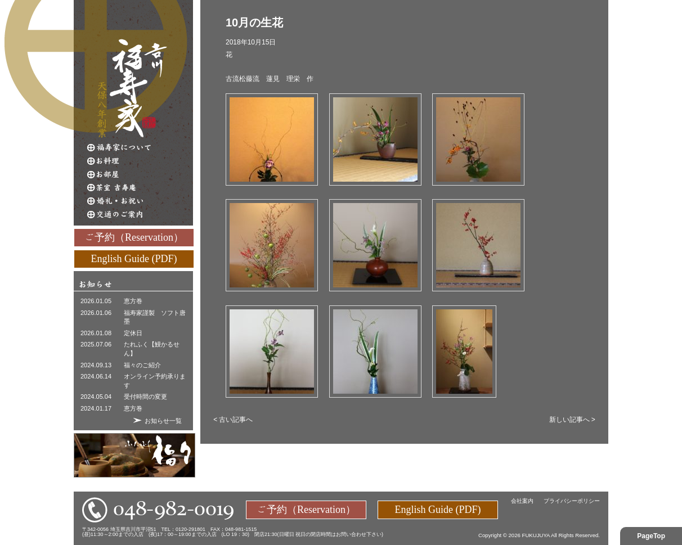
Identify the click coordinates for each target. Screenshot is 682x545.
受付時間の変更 (145, 396)
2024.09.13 (95, 365)
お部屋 (140, 174)
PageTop (651, 536)
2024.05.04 (95, 396)
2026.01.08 (95, 333)
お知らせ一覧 (163, 420)
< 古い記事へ (233, 420)
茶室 (140, 188)
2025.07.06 (95, 344)
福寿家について (140, 147)
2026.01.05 (95, 301)
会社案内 (522, 501)
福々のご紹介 (142, 365)
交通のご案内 (140, 215)
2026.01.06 (95, 312)
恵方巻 (133, 301)
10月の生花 (254, 22)
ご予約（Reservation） (133, 237)
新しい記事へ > (572, 420)
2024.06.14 (95, 376)
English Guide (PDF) (134, 258)
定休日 (133, 333)
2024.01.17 (95, 408)
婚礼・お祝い (140, 201)
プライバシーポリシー (572, 501)
